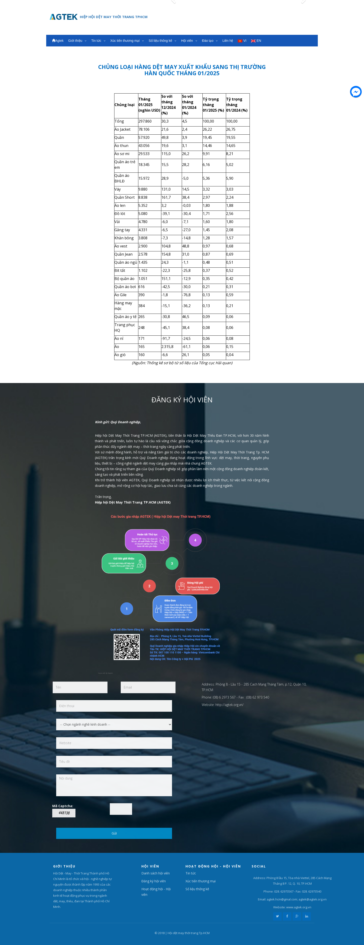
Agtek (58, 40)
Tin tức (98, 40)
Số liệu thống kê (162, 40)
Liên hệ (227, 40)
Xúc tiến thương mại (127, 40)
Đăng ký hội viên (153, 881)
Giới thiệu (77, 40)
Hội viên (189, 40)
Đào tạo (210, 40)
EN (256, 40)
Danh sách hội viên (155, 873)
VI (242, 40)
